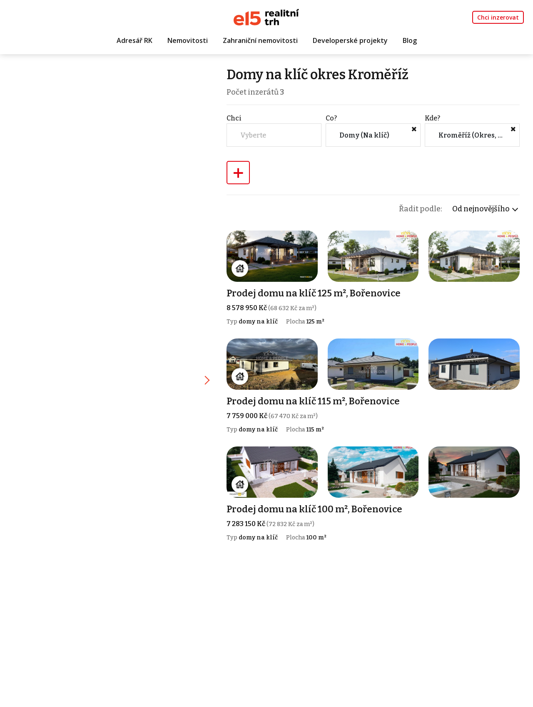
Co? (331, 118)
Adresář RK (134, 40)
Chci (234, 118)
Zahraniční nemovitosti (260, 40)
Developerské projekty (350, 40)
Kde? (432, 118)
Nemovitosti (187, 40)
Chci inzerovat (498, 17)
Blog (410, 40)
